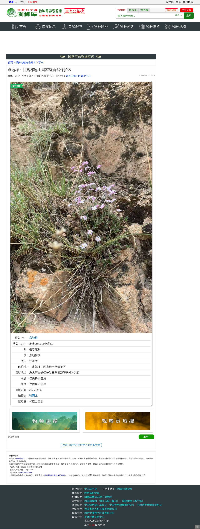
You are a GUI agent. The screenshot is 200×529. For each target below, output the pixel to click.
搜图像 (144, 10)
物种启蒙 (171, 10)
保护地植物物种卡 (26, 62)
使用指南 (188, 2)
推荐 (146, 437)
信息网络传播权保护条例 (54, 475)
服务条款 (20, 459)
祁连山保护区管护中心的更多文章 (81, 445)
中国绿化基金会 (123, 489)
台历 (178, 2)
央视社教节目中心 (94, 517)
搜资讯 (133, 10)
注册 (22, 2)
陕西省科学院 (91, 493)
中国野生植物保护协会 (149, 505)
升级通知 (33, 2)
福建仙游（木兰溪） (133, 501)
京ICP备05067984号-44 (96, 521)
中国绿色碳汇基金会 (95, 505)
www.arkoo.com (25, 473)
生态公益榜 (74, 11)
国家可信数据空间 (81, 56)
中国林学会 (90, 489)
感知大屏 (186, 10)
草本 (40, 62)
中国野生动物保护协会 (121, 505)
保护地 (170, 2)
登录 (11, 2)
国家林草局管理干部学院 (98, 497)
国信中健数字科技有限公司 (99, 513)
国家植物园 (90, 501)
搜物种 (121, 10)
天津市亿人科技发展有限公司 (100, 509)
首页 (10, 62)
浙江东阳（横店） (109, 501)
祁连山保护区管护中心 (78, 76)
